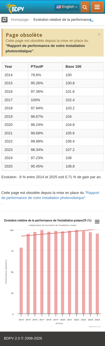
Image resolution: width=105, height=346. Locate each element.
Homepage (20, 19)
